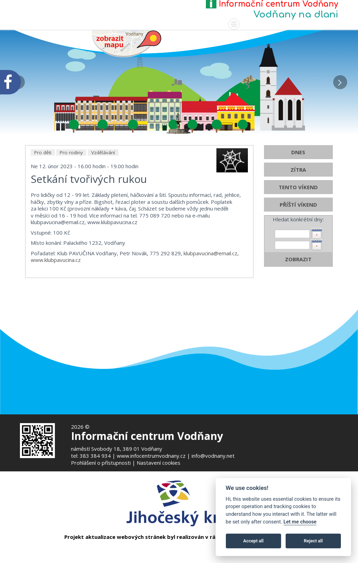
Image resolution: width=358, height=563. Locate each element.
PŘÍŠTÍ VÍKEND (298, 219)
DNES (298, 167)
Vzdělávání (103, 168)
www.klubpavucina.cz (56, 275)
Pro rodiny (71, 168)
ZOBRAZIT (298, 274)
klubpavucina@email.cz (210, 268)
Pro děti (42, 168)
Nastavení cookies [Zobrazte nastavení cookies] (158, 462)
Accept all (253, 540)
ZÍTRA (298, 184)
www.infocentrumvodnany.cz (151, 455)
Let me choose (300, 522)
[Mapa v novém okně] (127, 42)
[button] (340, 80)
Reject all (313, 540)
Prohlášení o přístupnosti (101, 462)
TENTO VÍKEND (298, 202)
